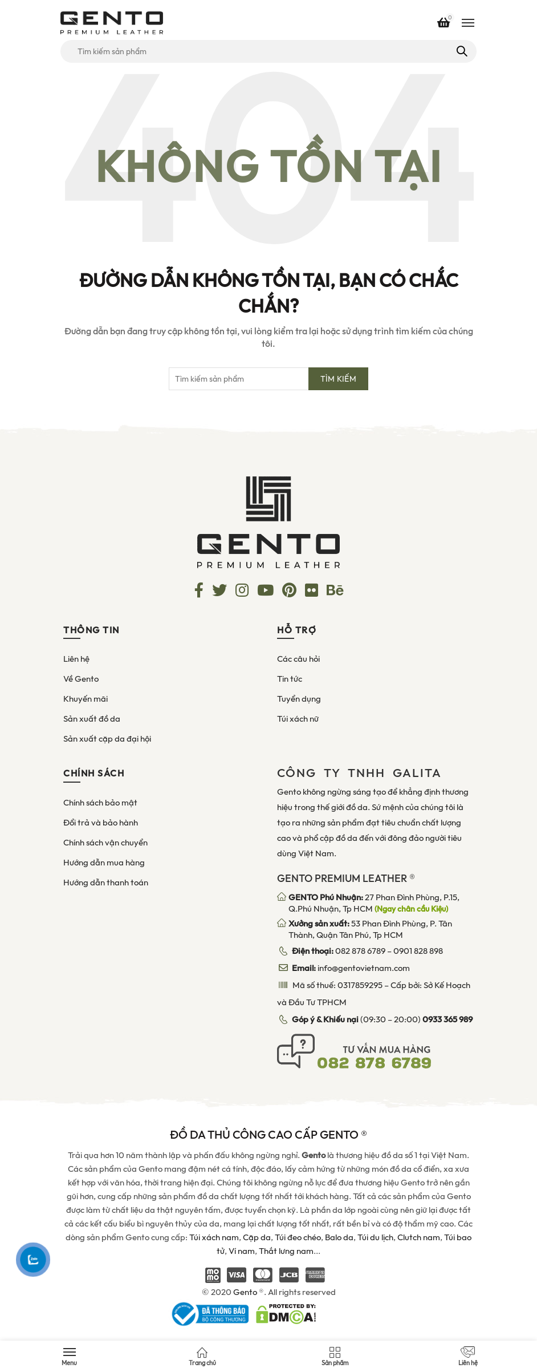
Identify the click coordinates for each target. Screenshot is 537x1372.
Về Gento (81, 679)
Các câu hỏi (298, 659)
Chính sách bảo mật (100, 802)
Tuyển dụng (299, 699)
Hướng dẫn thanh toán (105, 882)
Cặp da (257, 1237)
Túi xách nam (214, 1237)
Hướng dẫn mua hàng (104, 862)
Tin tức (289, 679)
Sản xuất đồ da (91, 719)
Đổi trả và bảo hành (100, 822)
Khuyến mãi (85, 699)
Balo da (339, 1237)
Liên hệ (76, 659)
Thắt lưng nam (286, 1251)
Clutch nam (418, 1237)
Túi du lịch (375, 1237)
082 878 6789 (360, 951)
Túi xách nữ (298, 719)
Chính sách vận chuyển (105, 842)
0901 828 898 (418, 951)
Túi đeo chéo (298, 1237)
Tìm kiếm (461, 51)
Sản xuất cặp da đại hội (107, 738)
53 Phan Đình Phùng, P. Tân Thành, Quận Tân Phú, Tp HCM (370, 929)
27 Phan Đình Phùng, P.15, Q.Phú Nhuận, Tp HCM (373, 903)
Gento (245, 1292)
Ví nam (242, 1251)
